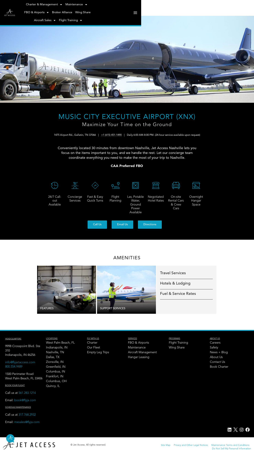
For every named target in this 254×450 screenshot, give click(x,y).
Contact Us (217, 362)
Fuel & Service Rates (184, 294)
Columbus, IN (56, 372)
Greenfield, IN (57, 367)
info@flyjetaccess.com (22, 362)
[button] (97, 225)
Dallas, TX (54, 357)
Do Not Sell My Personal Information (228, 447)
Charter (93, 343)
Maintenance (86, 10)
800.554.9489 (15, 367)
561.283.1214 (28, 397)
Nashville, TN (56, 352)
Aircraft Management (143, 352)
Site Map (122, 447)
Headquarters (15, 339)
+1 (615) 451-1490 (111, 139)
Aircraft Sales (180, 10)
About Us (216, 357)
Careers (215, 343)
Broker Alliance (138, 9)
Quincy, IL (54, 386)
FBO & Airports (112, 10)
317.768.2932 (29, 419)
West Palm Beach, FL (61, 343)
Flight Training (206, 10)
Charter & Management (53, 10)
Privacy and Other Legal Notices (147, 447)
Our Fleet (94, 347)
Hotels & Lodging (181, 283)
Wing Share (158, 9)
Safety (214, 347)
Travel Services (179, 273)
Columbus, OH (57, 381)
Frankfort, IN (56, 376)
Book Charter (219, 367)
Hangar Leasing (139, 357)
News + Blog (219, 352)
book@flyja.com (27, 405)
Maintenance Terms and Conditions (187, 447)
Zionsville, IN (56, 362)
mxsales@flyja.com (28, 426)
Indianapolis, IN (58, 347)
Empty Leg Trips (99, 352)
